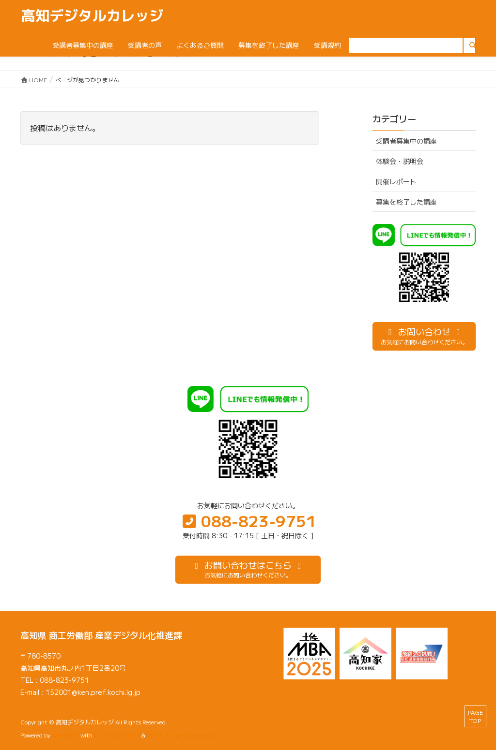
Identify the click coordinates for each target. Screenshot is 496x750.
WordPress (65, 735)
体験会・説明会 (399, 161)
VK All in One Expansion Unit (185, 735)
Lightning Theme (117, 735)
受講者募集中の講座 (406, 141)
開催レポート (396, 181)
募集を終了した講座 (406, 201)
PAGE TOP (475, 716)
